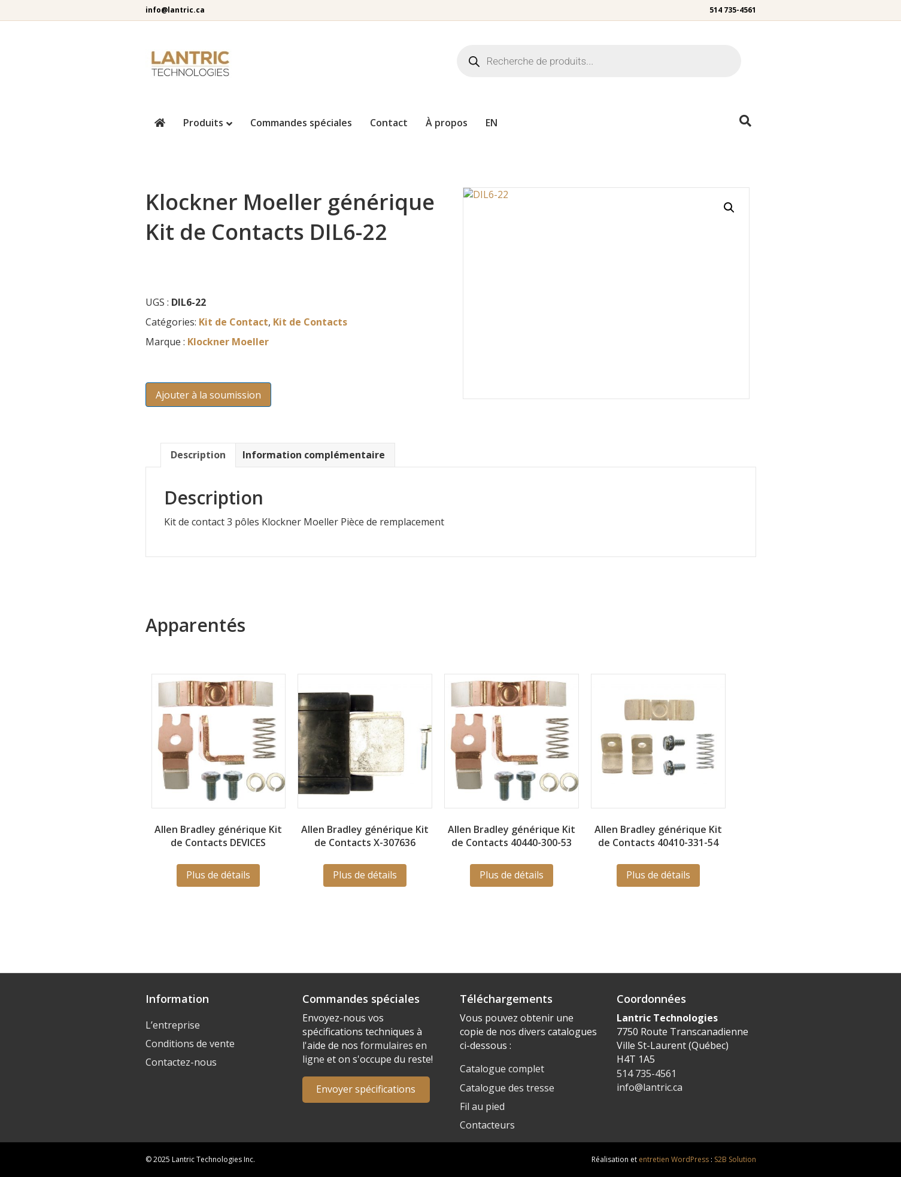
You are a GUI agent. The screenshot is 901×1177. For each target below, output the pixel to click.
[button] (729, 207)
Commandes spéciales (301, 122)
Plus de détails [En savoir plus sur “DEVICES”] (218, 874)
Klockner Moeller (228, 341)
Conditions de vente (190, 1043)
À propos (447, 122)
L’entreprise (172, 1025)
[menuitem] (491, 122)
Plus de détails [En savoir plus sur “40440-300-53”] (512, 874)
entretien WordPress (674, 1159)
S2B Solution (735, 1159)
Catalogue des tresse (507, 1087)
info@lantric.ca (175, 10)
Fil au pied (482, 1106)
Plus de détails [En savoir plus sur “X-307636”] (365, 874)
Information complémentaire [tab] (313, 454)
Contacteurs (487, 1125)
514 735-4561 (732, 10)
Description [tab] (198, 454)
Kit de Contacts (310, 322)
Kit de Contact (233, 322)
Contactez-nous (181, 1062)
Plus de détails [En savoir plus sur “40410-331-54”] (658, 874)
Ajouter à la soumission (208, 395)
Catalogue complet (502, 1068)
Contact (389, 122)
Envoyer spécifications (365, 1089)
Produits (203, 122)
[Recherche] (745, 121)
